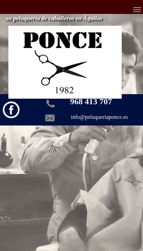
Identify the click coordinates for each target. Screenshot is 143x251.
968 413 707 (91, 101)
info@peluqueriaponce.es (99, 117)
